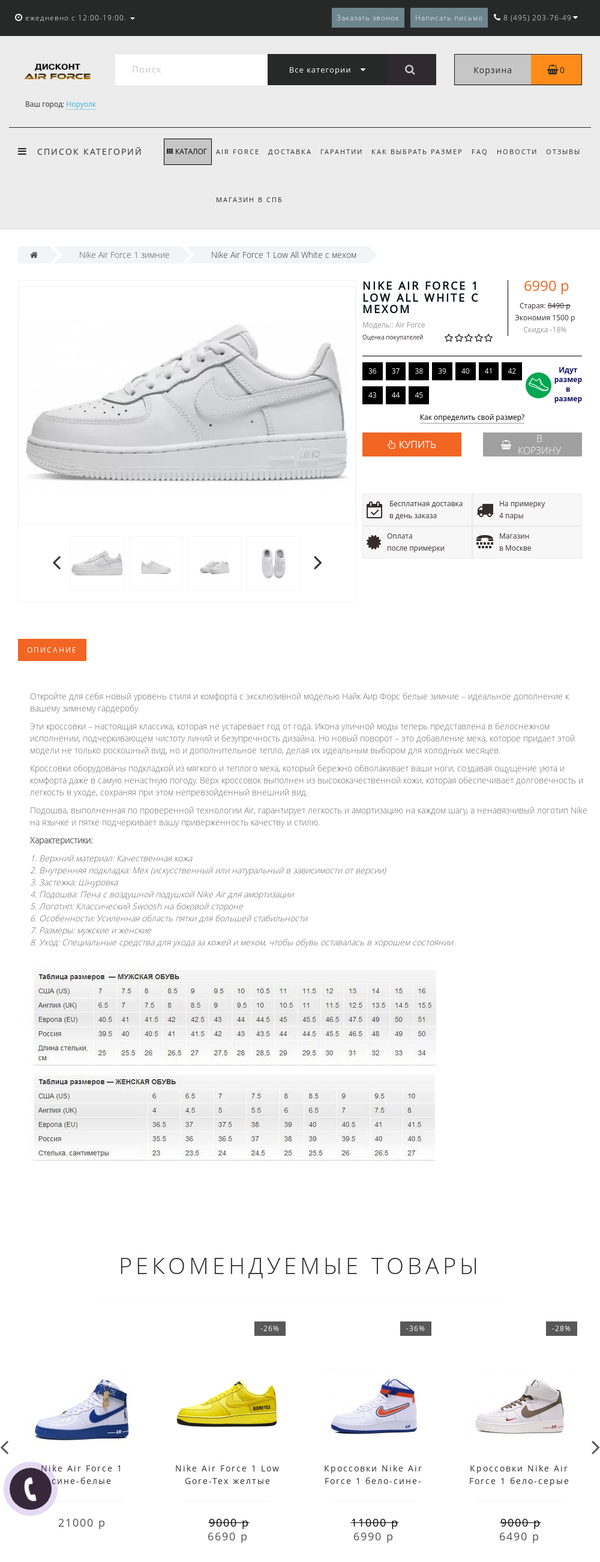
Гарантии (341, 151)
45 (419, 395)
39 (442, 371)
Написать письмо (449, 18)
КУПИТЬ (417, 444)
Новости (517, 151)
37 (396, 371)
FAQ (480, 151)
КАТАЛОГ (187, 151)
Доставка (290, 151)
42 (512, 371)
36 (372, 371)
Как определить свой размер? (472, 417)
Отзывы (563, 151)
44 (396, 395)
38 (419, 371)
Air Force (238, 151)
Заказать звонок (368, 18)
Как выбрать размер (417, 151)
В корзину (531, 444)
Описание (52, 650)
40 (465, 371)
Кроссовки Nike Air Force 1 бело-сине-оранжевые (373, 1480)
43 (372, 395)
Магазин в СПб (249, 199)
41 (489, 371)
